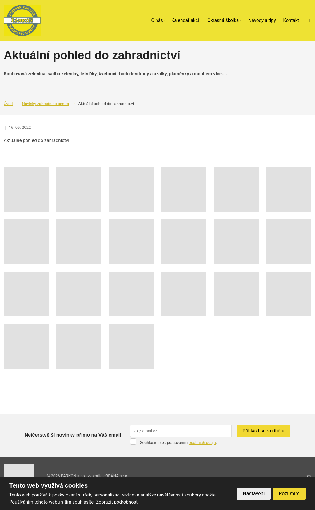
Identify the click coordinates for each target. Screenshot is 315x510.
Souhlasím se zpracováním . (178, 442)
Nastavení (254, 493)
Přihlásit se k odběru (264, 431)
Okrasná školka (223, 20)
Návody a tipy (262, 20)
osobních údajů (202, 442)
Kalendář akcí (185, 20)
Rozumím (289, 493)
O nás (157, 20)
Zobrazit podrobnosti (117, 502)
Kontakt (291, 20)
